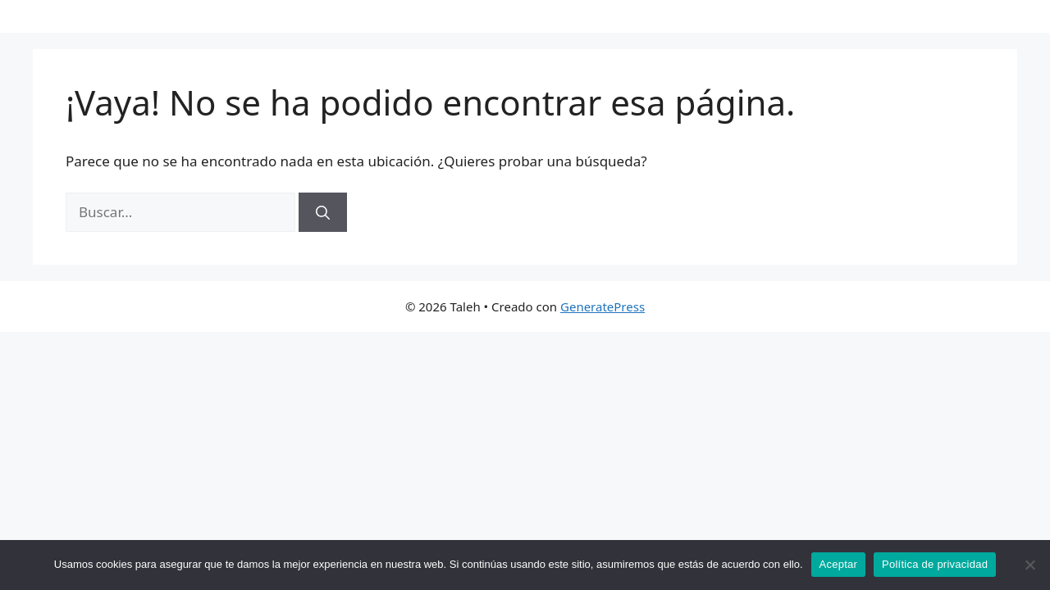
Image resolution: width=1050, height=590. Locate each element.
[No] (1029, 564)
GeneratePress (602, 306)
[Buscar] (323, 212)
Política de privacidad (935, 564)
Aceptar (838, 564)
